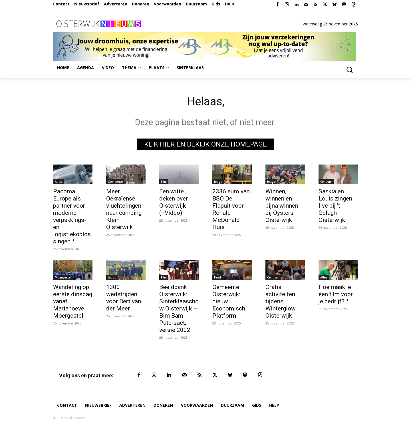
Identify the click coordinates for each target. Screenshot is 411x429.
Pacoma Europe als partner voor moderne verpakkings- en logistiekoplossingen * (72, 216)
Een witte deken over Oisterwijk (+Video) (173, 202)
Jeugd (218, 182)
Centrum (326, 182)
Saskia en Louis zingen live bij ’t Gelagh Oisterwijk (335, 205)
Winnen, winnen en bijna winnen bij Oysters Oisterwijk (281, 205)
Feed (217, 277)
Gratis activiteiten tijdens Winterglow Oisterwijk (280, 301)
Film (164, 182)
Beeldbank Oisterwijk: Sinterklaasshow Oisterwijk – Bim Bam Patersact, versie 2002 (179, 308)
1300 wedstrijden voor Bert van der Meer (123, 298)
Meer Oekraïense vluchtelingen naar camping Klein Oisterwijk (124, 209)
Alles (58, 182)
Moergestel (63, 277)
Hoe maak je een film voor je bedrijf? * (336, 294)
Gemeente (115, 182)
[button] (349, 69)
